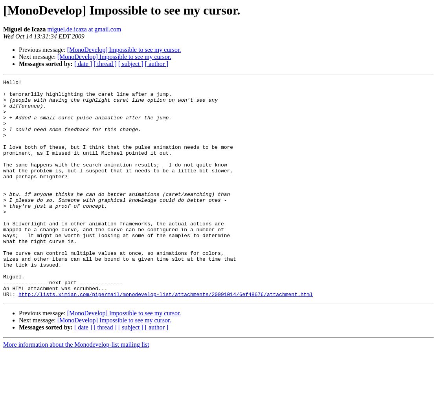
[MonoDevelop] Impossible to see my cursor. (124, 49)
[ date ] (83, 63)
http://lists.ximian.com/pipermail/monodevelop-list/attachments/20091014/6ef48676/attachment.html (165, 337)
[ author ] (157, 63)
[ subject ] (130, 63)
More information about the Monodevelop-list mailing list (76, 388)
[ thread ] (105, 63)
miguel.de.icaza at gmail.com (84, 29)
